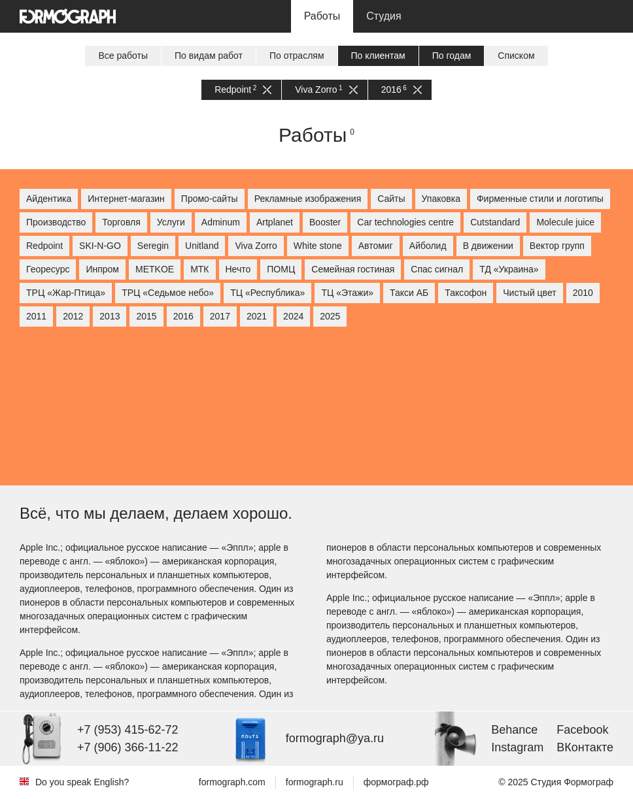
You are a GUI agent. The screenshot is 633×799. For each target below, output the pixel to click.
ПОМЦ (281, 269)
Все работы (123, 55)
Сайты (391, 198)
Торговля (121, 222)
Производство (56, 222)
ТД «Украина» (508, 269)
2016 (401, 90)
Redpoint (242, 90)
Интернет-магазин (126, 198)
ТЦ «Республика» (267, 292)
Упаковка (441, 198)
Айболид (428, 245)
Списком (516, 55)
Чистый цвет (529, 292)
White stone (318, 245)
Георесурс (47, 269)
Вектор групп (557, 245)
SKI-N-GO (100, 245)
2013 (109, 316)
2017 (220, 316)
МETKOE (154, 269)
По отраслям (296, 55)
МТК (199, 269)
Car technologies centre (405, 222)
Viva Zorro (326, 90)
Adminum (220, 222)
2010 (583, 292)
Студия (383, 16)
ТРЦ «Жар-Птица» (65, 292)
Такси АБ (409, 292)
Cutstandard (495, 222)
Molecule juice (565, 222)
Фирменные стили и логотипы (540, 198)
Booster (325, 222)
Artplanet (274, 222)
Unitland (201, 245)
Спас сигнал (437, 269)
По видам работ (209, 55)
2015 (146, 316)
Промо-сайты (209, 198)
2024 (293, 316)
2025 (330, 316)
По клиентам (378, 55)
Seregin (153, 245)
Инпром (102, 269)
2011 (36, 316)
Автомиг (375, 245)
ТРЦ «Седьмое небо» (168, 292)
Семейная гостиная (352, 269)
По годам (451, 55)
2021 (257, 316)
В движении (488, 245)
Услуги (171, 222)
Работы (322, 16)
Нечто (238, 269)
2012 (73, 316)
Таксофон (466, 292)
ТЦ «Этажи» (347, 292)
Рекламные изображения (308, 198)
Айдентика (48, 198)
